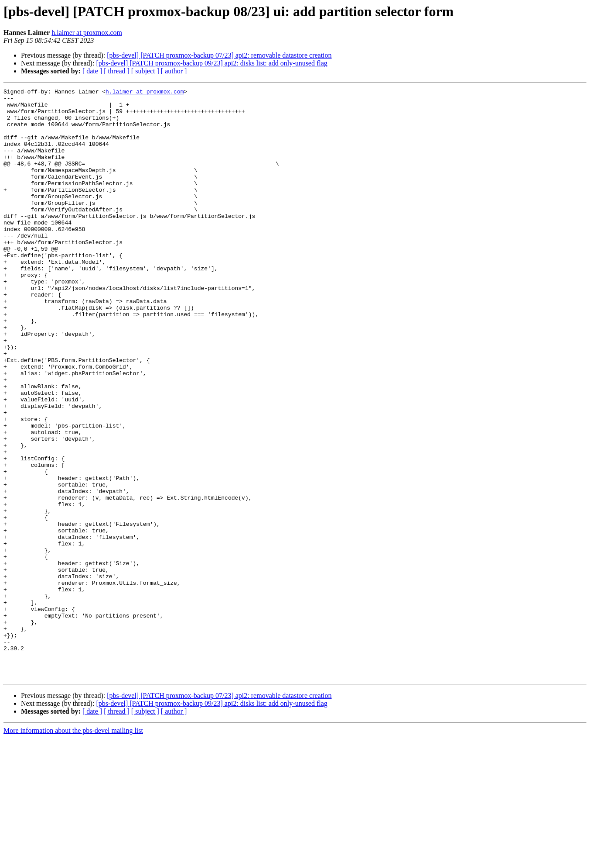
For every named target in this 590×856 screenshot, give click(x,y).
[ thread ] (117, 71)
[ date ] (92, 71)
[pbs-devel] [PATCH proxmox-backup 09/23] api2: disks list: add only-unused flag (211, 63)
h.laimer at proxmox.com (86, 32)
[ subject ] (145, 71)
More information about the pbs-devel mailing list (73, 848)
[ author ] (174, 71)
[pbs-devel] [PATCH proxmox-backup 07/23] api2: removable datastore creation (219, 55)
